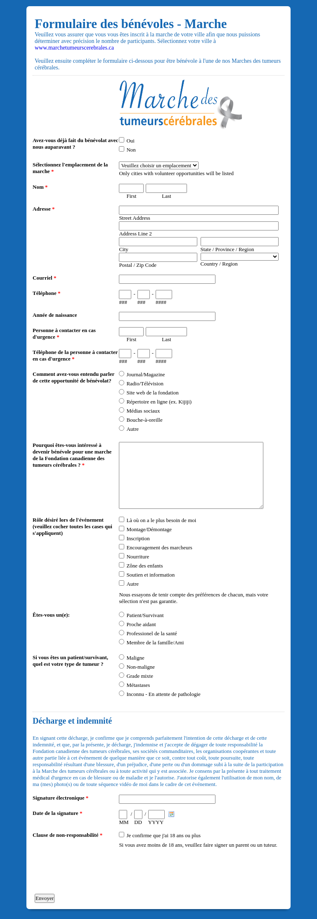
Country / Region (219, 264)
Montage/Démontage (149, 529)
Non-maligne (140, 667)
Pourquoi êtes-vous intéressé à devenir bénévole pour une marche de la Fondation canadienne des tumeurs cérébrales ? (72, 455)
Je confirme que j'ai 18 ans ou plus (163, 835)
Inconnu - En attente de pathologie (163, 694)
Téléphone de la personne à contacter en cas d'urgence (75, 355)
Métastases (138, 685)
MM (123, 822)
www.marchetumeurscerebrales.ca (74, 48)
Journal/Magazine (145, 374)
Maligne (135, 658)
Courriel (44, 278)
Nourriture (137, 556)
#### (161, 302)
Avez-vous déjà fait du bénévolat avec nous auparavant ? (75, 143)
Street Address (134, 218)
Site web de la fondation (152, 392)
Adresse (44, 209)
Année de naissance (55, 315)
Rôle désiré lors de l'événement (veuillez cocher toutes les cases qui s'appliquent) (72, 526)
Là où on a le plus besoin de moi (161, 520)
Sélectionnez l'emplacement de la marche (70, 167)
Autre (132, 429)
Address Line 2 (135, 233)
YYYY (156, 822)
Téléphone (47, 293)
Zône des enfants (144, 566)
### (123, 302)
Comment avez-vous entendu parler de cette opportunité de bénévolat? (73, 377)
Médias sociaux (143, 411)
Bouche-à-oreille (144, 420)
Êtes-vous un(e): (51, 615)
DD (138, 822)
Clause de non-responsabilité (67, 835)
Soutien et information (150, 575)
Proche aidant (141, 624)
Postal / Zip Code (137, 265)
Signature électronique (60, 798)
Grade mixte (139, 676)
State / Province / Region (227, 249)
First (131, 196)
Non (130, 150)
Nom (40, 187)
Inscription (137, 538)
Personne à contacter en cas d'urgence (64, 333)
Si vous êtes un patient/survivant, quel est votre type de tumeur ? (70, 660)
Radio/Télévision (144, 383)
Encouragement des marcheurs (159, 547)
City (123, 249)
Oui (130, 141)
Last (166, 196)
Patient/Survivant (144, 615)
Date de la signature (57, 813)
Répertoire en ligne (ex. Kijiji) (159, 402)
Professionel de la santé (151, 633)
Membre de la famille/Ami (155, 642)
